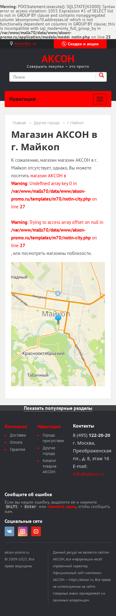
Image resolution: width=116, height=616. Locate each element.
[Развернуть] (100, 99)
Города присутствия (53, 438)
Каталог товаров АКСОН (49, 466)
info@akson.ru (88, 474)
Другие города (46, 123)
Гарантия (17, 449)
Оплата (16, 442)
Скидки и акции (80, 44)
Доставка (18, 435)
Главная (19, 123)
